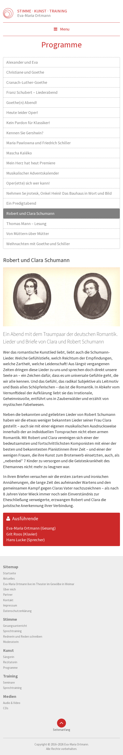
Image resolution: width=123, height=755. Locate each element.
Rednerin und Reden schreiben (22, 636)
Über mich (9, 589)
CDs (5, 708)
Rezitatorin (10, 662)
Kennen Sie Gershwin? (24, 132)
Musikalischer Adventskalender (32, 173)
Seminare (9, 682)
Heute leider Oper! (22, 112)
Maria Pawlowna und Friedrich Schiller (38, 142)
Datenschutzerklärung (17, 611)
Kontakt (8, 600)
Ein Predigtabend (21, 203)
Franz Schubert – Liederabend (31, 92)
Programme (10, 668)
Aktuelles (9, 578)
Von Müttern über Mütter (27, 233)
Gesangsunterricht (15, 626)
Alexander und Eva (22, 62)
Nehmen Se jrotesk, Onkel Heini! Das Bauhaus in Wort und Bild (59, 193)
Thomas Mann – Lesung (26, 223)
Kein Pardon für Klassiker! (28, 122)
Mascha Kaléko (19, 152)
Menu (67, 30)
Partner (8, 595)
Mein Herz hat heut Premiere (30, 162)
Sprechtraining (12, 631)
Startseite (9, 573)
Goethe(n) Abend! (21, 102)
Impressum (10, 605)
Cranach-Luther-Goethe (26, 82)
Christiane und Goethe (25, 72)
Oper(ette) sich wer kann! (28, 183)
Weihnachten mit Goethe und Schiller (38, 243)
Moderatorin (11, 642)
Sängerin (8, 657)
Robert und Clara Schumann (30, 213)
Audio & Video (11, 703)
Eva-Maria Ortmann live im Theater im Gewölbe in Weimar (38, 584)
